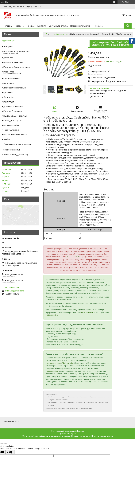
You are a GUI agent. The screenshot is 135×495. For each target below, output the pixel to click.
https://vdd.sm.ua (88, 312)
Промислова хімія (11, 125)
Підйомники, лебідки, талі (15, 116)
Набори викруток (60, 34)
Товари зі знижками (11, 150)
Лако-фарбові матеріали (14, 88)
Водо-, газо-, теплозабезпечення (12, 73)
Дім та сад (8, 58)
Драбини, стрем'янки (13, 106)
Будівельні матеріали (13, 62)
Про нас (31, 26)
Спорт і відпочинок (11, 78)
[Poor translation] (10, 452)
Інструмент (8, 46)
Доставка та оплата (58, 26)
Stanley (6, 139)
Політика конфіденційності (102, 436)
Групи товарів (8, 40)
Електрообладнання (12, 111)
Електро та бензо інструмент (16, 67)
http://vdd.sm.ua (12, 287)
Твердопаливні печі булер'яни (17, 144)
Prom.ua (80, 431)
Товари (17, 26)
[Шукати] (128, 26)
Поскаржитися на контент (81, 436)
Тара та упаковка (11, 130)
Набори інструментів (80, 26)
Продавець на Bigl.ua (67, 434)
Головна (7, 26)
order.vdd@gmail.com (14, 291)
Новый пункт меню (11, 421)
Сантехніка (8, 97)
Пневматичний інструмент (15, 135)
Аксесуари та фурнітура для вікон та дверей (16, 52)
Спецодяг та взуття (12, 120)
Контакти (41, 26)
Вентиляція (8, 102)
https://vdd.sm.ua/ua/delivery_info (59, 363)
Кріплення (8, 92)
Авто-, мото (8, 83)
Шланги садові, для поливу (15, 154)
